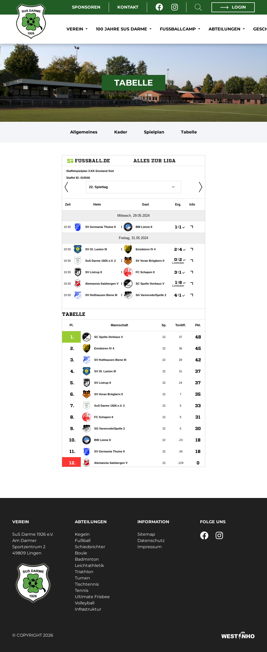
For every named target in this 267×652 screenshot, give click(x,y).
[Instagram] (174, 7)
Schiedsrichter (90, 546)
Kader (120, 132)
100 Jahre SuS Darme (122, 29)
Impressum (149, 546)
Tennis (81, 590)
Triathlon (84, 571)
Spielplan (154, 132)
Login (233, 7)
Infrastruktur (88, 609)
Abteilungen (225, 29)
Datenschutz (151, 540)
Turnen (82, 578)
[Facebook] (159, 7)
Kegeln (82, 534)
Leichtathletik (89, 565)
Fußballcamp (178, 29)
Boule (81, 553)
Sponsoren (86, 7)
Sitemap (146, 534)
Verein (75, 29)
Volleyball (84, 602)
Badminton (87, 559)
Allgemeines (84, 132)
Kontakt (127, 7)
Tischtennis (87, 584)
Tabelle (189, 132)
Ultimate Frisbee (92, 596)
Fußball (82, 540)
